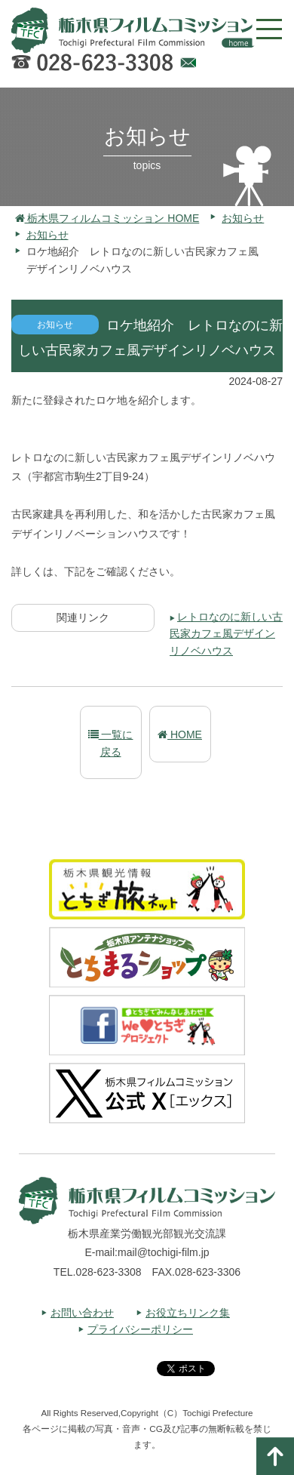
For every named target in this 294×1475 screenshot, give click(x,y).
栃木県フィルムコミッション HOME (107, 218)
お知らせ (243, 218)
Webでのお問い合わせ (188, 65)
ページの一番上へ (275, 1456)
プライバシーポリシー (140, 1329)
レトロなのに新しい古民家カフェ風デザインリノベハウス (226, 634)
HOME (180, 734)
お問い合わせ (82, 1313)
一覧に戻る (110, 742)
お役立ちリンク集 (187, 1313)
